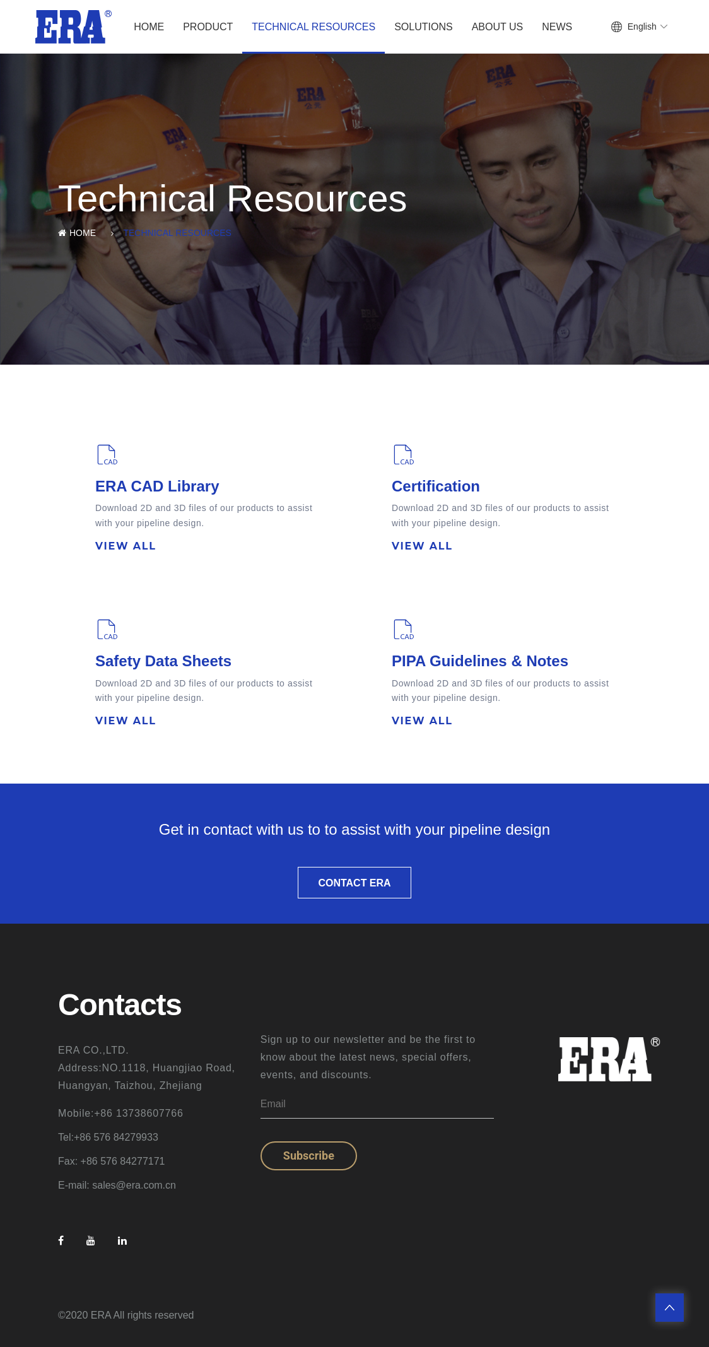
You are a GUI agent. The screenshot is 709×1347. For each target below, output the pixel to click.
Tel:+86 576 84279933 (108, 1137)
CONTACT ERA (354, 883)
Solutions (423, 26)
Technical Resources (313, 26)
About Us (498, 26)
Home (149, 26)
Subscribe (308, 1155)
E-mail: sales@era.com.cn (117, 1185)
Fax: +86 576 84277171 (111, 1161)
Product (208, 26)
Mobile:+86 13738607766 (121, 1113)
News (557, 26)
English (642, 26)
